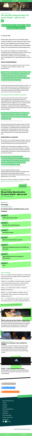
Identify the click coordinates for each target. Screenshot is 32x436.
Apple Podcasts (11, 28)
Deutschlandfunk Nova (8, 400)
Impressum (5, 411)
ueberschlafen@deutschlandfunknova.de (12, 181)
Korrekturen (5, 413)
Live (8, 434)
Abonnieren (21, 28)
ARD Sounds (19, 25)
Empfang (5, 404)
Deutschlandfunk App (8, 25)
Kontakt (4, 402)
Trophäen (5, 406)
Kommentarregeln (7, 415)
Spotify (27, 25)
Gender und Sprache (8, 417)
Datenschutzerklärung (8, 409)
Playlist (24, 434)
